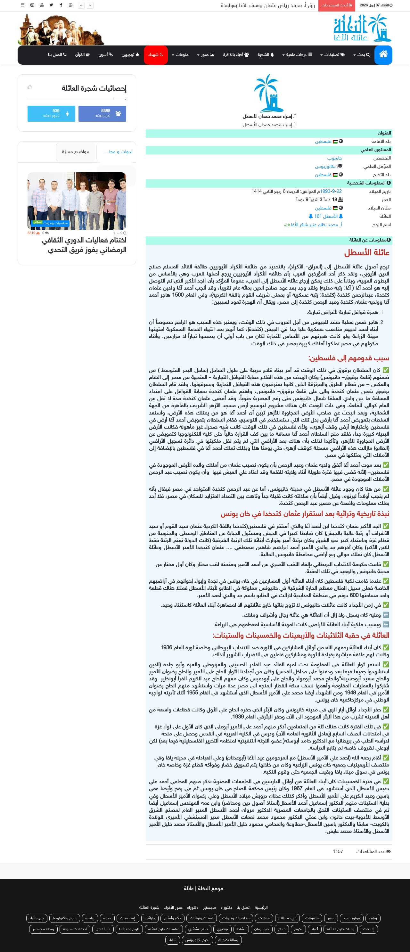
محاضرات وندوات (236, 918)
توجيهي (130, 55)
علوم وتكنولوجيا (65, 918)
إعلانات (368, 929)
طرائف (150, 918)
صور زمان (261, 929)
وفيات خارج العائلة (340, 929)
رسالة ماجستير (43, 929)
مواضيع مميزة (75, 152)
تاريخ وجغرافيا (129, 929)
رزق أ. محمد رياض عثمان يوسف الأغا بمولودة (268, 5)
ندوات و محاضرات (115, 152)
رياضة (90, 918)
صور (207, 55)
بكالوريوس (325, 166)
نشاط (241, 929)
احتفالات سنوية (75, 929)
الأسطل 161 (326, 216)
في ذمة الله (287, 918)
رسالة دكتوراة (228, 940)
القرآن (82, 55)
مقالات (264, 918)
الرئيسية (261, 907)
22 (339, 191)
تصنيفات (334, 55)
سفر (331, 918)
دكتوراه (226, 907)
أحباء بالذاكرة (236, 55)
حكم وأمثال (172, 918)
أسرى (106, 55)
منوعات (182, 55)
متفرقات (312, 918)
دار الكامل (103, 929)
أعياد (314, 929)
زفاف (373, 918)
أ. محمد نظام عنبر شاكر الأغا (316, 225)
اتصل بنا (57, 55)
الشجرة (266, 55)
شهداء (155, 55)
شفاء (172, 940)
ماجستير (209, 907)
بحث (363, 55)
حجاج (281, 929)
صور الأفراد (173, 907)
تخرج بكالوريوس (197, 940)
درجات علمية (299, 55)
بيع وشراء (37, 918)
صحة (107, 918)
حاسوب (334, 158)
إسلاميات (128, 918)
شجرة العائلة (149, 907)
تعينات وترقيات (201, 918)
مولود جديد (351, 918)
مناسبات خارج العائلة (163, 929)
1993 (325, 191)
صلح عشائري (198, 929)
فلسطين (326, 141)
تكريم (298, 929)
